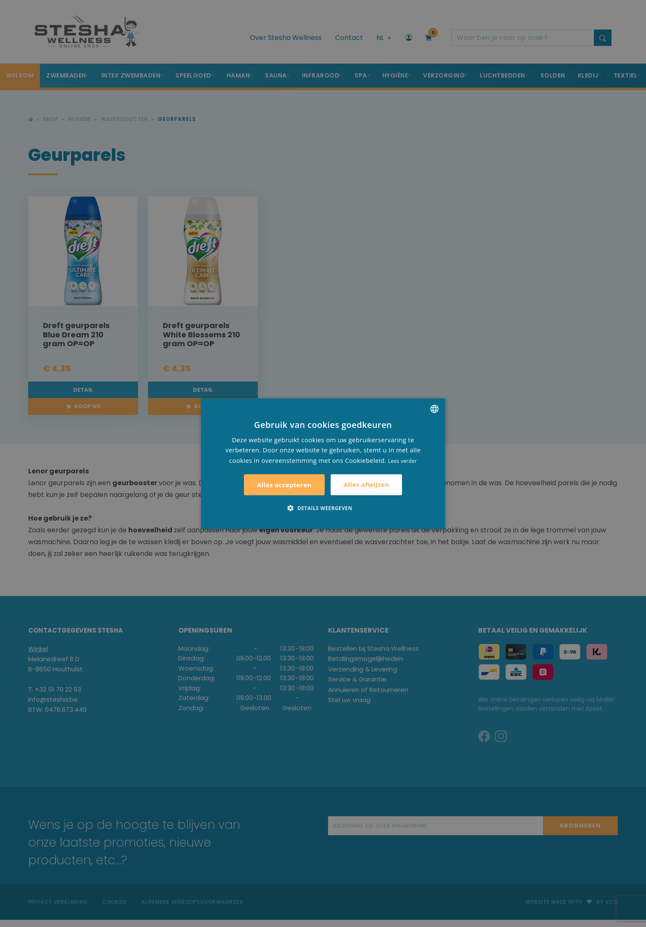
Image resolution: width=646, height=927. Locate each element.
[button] (323, 508)
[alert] (323, 463)
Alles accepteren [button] (284, 485)
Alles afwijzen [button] (366, 484)
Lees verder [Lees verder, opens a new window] (402, 461)
